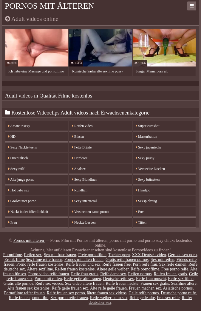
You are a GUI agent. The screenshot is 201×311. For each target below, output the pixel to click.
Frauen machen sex (145, 288)
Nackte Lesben (84, 222)
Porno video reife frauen (48, 274)
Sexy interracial (84, 201)
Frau (12, 222)
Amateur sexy (19, 126)
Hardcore (80, 158)
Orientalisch (18, 158)
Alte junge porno (21, 179)
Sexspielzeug (146, 201)
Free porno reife (174, 269)
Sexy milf (16, 169)
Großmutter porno (22, 201)
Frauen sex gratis (154, 283)
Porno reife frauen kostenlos (40, 264)
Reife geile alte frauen (82, 278)
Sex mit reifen (162, 259)
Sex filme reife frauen (44, 259)
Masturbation (146, 136)
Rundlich (79, 190)
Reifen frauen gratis (170, 274)
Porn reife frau (145, 264)
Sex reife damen (172, 264)
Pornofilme (12, 255)
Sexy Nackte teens (22, 147)
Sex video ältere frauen (84, 283)
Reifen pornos (140, 274)
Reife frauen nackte (122, 283)
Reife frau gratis (84, 274)
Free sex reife (168, 297)
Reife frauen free (116, 264)
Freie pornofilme (92, 255)
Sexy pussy (145, 158)
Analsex (79, 169)
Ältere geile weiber (113, 269)
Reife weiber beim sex (109, 297)
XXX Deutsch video (149, 255)
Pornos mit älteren (49, 5)
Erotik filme (14, 259)
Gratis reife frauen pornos (127, 259)
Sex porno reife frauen (69, 297)
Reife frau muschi (151, 278)
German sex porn (182, 255)
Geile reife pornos (144, 293)
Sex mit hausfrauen (60, 255)
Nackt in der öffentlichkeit (28, 212)
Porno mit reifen (48, 278)
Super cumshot (148, 126)
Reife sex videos (49, 283)
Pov (140, 212)
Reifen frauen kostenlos (75, 269)
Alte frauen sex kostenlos (28, 288)
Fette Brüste (82, 147)
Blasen (78, 136)
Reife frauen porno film (29, 297)
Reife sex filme (181, 278)
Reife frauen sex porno (66, 293)
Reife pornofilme (145, 269)
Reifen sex (33, 255)
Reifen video (82, 126)
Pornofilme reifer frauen (24, 293)
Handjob (143, 190)
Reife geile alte (142, 297)
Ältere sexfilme (40, 269)
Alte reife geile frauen (108, 288)
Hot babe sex (18, 190)
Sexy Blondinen (84, 179)
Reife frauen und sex (83, 264)
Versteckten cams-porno (90, 212)
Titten (141, 222)
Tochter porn (119, 255)
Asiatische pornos (178, 288)
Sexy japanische (148, 147)
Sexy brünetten (148, 179)
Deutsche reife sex (118, 278)
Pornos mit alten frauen (83, 259)
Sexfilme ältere (184, 283)
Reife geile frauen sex (70, 288)
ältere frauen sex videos (107, 293)
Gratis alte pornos (18, 283)
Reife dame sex (113, 274)
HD (12, 136)
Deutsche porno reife (178, 293)
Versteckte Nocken (150, 169)
